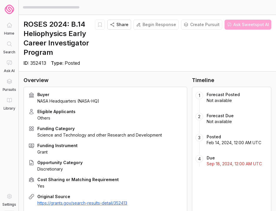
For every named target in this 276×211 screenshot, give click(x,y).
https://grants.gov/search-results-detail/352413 (82, 202)
